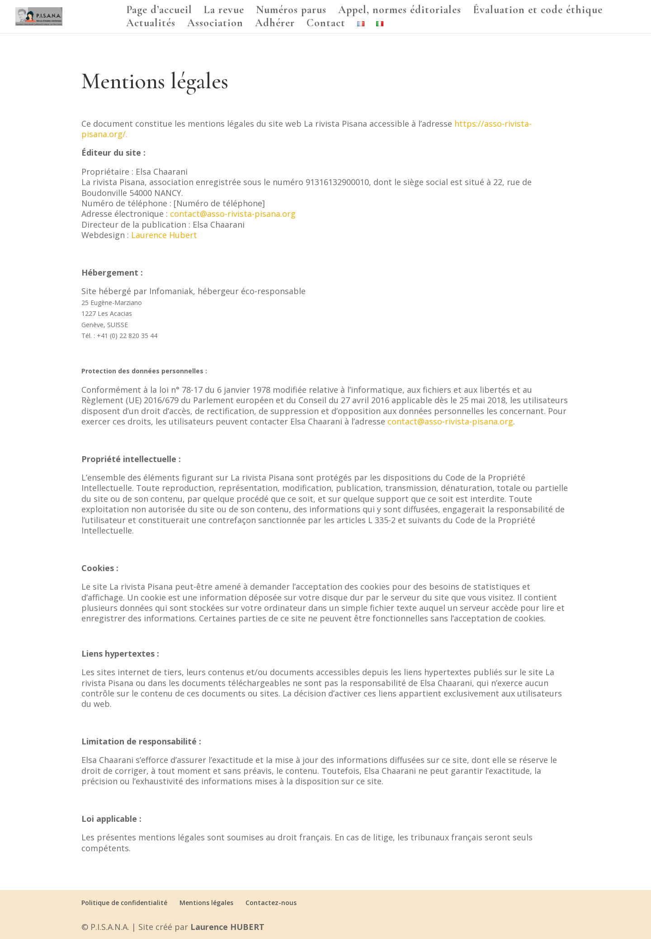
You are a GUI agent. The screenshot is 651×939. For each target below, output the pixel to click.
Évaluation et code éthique (538, 11)
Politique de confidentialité (124, 902)
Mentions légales (206, 902)
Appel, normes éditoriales (399, 11)
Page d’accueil (159, 11)
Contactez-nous (271, 902)
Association (215, 24)
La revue (224, 11)
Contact (326, 24)
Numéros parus (291, 11)
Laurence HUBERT (227, 926)
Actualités (150, 24)
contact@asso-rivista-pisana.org (233, 213)
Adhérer (275, 24)
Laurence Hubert (164, 234)
